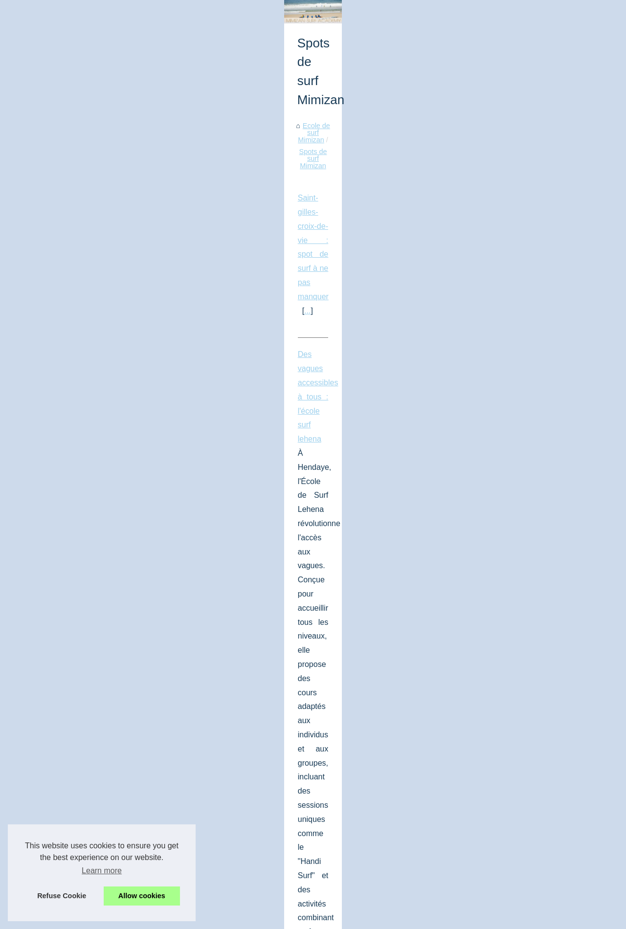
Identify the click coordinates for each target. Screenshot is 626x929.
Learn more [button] (102, 870)
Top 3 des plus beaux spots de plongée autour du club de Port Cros (191, 810)
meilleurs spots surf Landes (226, 654)
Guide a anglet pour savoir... (516, 482)
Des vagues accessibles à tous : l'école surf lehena (112, 398)
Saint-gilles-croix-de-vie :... (513, 438)
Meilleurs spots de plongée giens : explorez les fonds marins (129, 698)
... (34, 354)
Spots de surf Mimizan (141, 307)
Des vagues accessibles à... (515, 460)
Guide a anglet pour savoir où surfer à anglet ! (104, 498)
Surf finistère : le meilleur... (513, 350)
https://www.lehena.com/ (135, 454)
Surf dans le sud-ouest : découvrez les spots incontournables (130, 598)
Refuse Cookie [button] (61, 896)
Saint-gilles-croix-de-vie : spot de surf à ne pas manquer (121, 339)
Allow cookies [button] (141, 896)
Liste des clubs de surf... (510, 283)
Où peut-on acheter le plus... (516, 372)
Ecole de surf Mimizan (63, 307)
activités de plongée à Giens (170, 755)
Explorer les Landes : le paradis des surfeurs (155, 844)
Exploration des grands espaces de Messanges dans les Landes (186, 860)
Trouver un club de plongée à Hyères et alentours (163, 877)
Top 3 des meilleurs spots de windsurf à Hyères (159, 826)
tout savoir (113, 554)
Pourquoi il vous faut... (506, 394)
